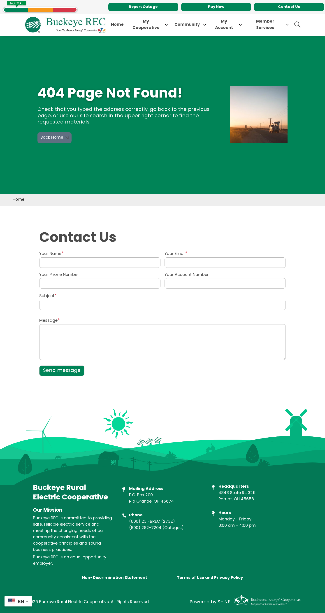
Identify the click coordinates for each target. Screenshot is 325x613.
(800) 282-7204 (145, 528)
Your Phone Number (59, 275)
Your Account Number (187, 275)
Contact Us (289, 7)
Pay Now (216, 7)
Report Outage (143, 7)
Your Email (175, 254)
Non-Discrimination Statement (114, 578)
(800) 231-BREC (144, 521)
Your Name (50, 254)
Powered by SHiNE (210, 602)
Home (18, 199)
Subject (46, 296)
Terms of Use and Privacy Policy (210, 578)
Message (48, 320)
